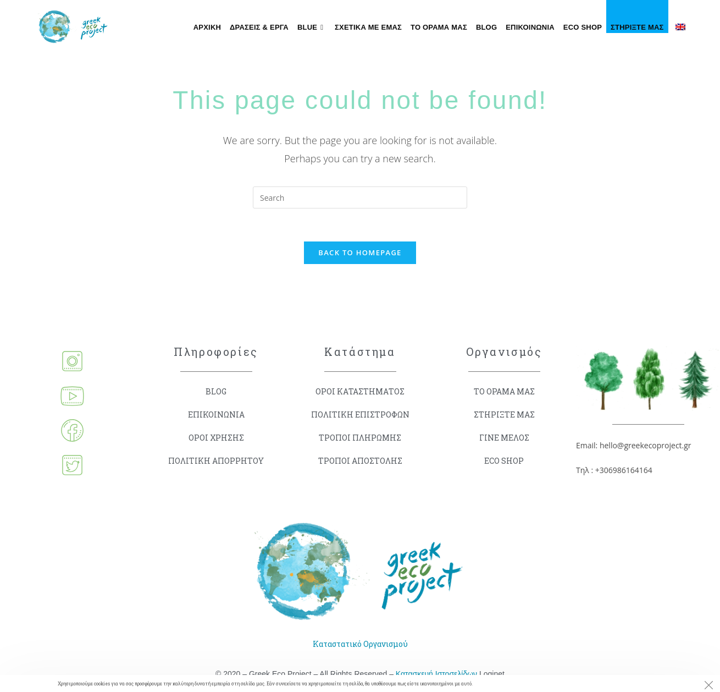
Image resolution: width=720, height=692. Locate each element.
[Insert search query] (360, 197)
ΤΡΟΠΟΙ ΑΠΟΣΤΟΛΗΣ (360, 460)
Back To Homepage (359, 252)
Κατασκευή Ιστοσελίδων (436, 673)
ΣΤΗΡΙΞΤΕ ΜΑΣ (504, 414)
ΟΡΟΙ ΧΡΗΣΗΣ (216, 437)
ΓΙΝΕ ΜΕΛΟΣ (504, 437)
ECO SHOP (504, 460)
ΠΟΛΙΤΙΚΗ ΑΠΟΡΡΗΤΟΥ (216, 460)
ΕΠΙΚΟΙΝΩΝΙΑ (216, 414)
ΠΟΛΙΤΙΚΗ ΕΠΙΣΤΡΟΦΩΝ (360, 414)
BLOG (216, 391)
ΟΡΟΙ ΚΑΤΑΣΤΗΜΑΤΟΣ (360, 391)
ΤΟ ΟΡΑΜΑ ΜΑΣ (504, 391)
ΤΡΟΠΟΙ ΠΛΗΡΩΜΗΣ (360, 437)
